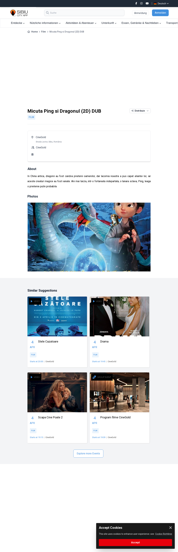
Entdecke (18, 23)
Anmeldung (140, 13)
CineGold (41, 137)
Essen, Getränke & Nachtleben (141, 23)
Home (34, 31)
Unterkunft (108, 23)
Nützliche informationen (45, 23)
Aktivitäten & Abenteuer (81, 23)
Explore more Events (88, 453)
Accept (135, 542)
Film (43, 31)
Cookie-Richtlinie (163, 534)
